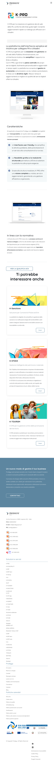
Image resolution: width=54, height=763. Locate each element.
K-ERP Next (9, 571)
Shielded (8, 623)
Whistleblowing (10, 704)
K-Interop (8, 574)
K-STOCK (13, 361)
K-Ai (7, 577)
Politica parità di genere (12, 718)
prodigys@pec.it (13, 527)
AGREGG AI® (9, 625)
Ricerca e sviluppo (10, 670)
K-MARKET (9, 601)
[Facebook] (32, 743)
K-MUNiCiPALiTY (10, 566)
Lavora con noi (10, 678)
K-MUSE (8, 618)
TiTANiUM (8, 653)
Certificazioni (9, 710)
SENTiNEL (8, 655)
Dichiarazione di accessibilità (38, 751)
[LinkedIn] (32, 747)
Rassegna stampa (11, 676)
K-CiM (7, 593)
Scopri (40, 330)
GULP (7, 582)
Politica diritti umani (11, 713)
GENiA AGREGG (10, 628)
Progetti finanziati (35, 759)
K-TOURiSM (14, 421)
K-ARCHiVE (9, 591)
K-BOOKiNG (9, 598)
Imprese (8, 687)
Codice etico (9, 699)
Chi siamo (8, 667)
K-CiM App (9, 595)
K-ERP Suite (9, 639)
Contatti (8, 673)
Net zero (8, 696)
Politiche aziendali (13, 692)
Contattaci (15, 496)
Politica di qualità (10, 702)
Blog (7, 690)
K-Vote (8, 606)
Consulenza (9, 684)
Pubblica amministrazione (12, 681)
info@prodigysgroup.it (16, 524)
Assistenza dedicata (11, 612)
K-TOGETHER (9, 604)
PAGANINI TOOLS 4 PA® (12, 630)
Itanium (8, 620)
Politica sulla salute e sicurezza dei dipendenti (18, 715)
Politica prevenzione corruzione (14, 707)
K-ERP (7, 569)
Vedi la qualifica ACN (19, 269)
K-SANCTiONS (9, 588)
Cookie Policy (34, 753)
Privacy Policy (34, 756)
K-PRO (7, 563)
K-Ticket (8, 609)
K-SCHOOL (9, 580)
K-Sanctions (15, 308)
